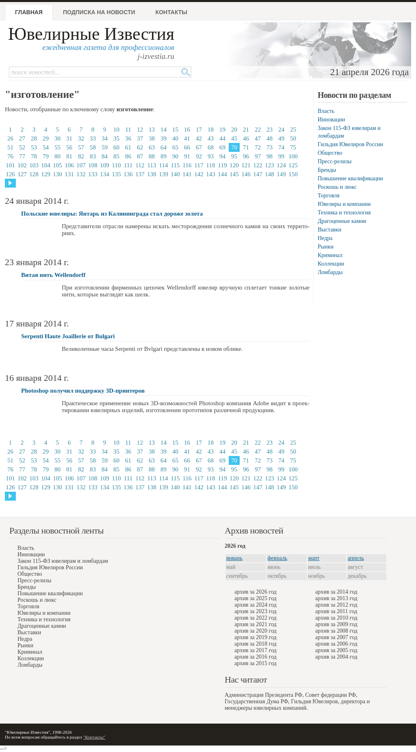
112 (140, 165)
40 (175, 138)
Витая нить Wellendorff (53, 275)
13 (152, 129)
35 (116, 138)
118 (210, 165)
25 (293, 129)
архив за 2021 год (255, 624)
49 (281, 138)
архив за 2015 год (255, 663)
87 (140, 156)
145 (234, 174)
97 (258, 156)
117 (199, 165)
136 (128, 174)
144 (222, 174)
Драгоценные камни (342, 221)
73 (269, 147)
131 (69, 174)
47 (258, 138)
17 (199, 129)
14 (163, 129)
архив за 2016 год (255, 657)
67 (199, 147)
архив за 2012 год (336, 605)
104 (45, 165)
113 (151, 165)
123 (269, 165)
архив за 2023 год (255, 611)
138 (151, 174)
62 (140, 147)
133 (93, 174)
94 (222, 156)
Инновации (331, 120)
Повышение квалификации (350, 178)
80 (57, 156)
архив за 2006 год (336, 644)
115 (175, 165)
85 (116, 156)
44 (222, 138)
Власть (326, 111)
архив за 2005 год (336, 650)
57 (81, 147)
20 (234, 129)
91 (187, 156)
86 (128, 156)
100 (293, 156)
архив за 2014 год (336, 592)
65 (175, 147)
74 (281, 147)
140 (175, 174)
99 (281, 156)
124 (281, 165)
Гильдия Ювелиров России (350, 144)
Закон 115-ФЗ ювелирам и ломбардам (62, 561)
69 (222, 147)
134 (104, 174)
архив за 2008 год (336, 631)
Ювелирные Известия (91, 34)
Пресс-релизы (334, 161)
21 (246, 129)
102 (22, 165)
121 (246, 165)
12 (140, 129)
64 (163, 147)
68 (211, 147)
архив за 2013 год (336, 598)
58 (93, 147)
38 (152, 138)
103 (34, 165)
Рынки (326, 247)
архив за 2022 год (255, 618)
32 (81, 138)
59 (105, 147)
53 (34, 147)
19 (222, 129)
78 (34, 156)
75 (293, 147)
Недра (325, 238)
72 (258, 147)
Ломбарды (330, 272)
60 (116, 147)
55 (57, 147)
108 (93, 165)
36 (128, 138)
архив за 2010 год (336, 618)
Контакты (171, 12)
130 (57, 174)
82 (81, 156)
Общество (330, 153)
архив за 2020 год (255, 631)
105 (57, 165)
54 (46, 147)
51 (10, 147)
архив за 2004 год (336, 657)
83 (93, 156)
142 (199, 174)
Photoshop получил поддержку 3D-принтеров (83, 390)
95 (234, 156)
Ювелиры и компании (344, 204)
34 (105, 138)
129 (45, 174)
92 (199, 156)
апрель (356, 558)
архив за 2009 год (336, 624)
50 (293, 138)
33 (93, 138)
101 (10, 165)
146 (246, 174)
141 (187, 174)
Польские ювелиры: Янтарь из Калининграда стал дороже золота (112, 213)
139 (163, 174)
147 (257, 174)
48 (269, 138)
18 (211, 129)
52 (22, 147)
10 (116, 129)
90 (175, 156)
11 (128, 129)
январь (234, 558)
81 (69, 156)
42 (199, 138)
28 (34, 138)
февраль (278, 558)
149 (281, 174)
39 (163, 138)
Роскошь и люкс (337, 187)
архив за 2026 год (255, 592)
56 (69, 147)
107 (81, 165)
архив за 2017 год (255, 650)
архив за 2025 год (255, 598)
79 (46, 156)
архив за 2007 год (336, 637)
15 (175, 129)
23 (269, 129)
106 (69, 165)
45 (234, 138)
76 (10, 156)
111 (128, 165)
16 (187, 129)
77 (22, 156)
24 (281, 129)
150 (293, 174)
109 (104, 165)
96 (246, 156)
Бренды (327, 170)
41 (187, 138)
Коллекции (331, 264)
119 (222, 165)
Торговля (329, 195)
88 (152, 156)
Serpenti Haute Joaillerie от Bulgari (68, 336)
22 (258, 129)
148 (269, 174)
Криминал (330, 255)
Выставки (329, 230)
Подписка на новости (99, 12)
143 (210, 174)
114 (163, 165)
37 (140, 138)
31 (69, 138)
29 (46, 138)
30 (57, 138)
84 (105, 156)
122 (257, 165)
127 (22, 174)
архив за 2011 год (336, 611)
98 (269, 156)
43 (211, 138)
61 (128, 147)
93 (211, 156)
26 (10, 138)
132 (81, 174)
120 (234, 165)
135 (116, 174)
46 (246, 138)
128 (34, 174)
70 (234, 147)
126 (10, 174)
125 (293, 165)
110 (116, 165)
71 (246, 147)
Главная (29, 12)
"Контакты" (94, 737)
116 (187, 165)
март (314, 558)
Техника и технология (344, 213)
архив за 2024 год (255, 605)
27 (22, 138)
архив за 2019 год (255, 637)
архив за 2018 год (255, 644)
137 (140, 174)
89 (163, 156)
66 (187, 147)
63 (152, 147)
